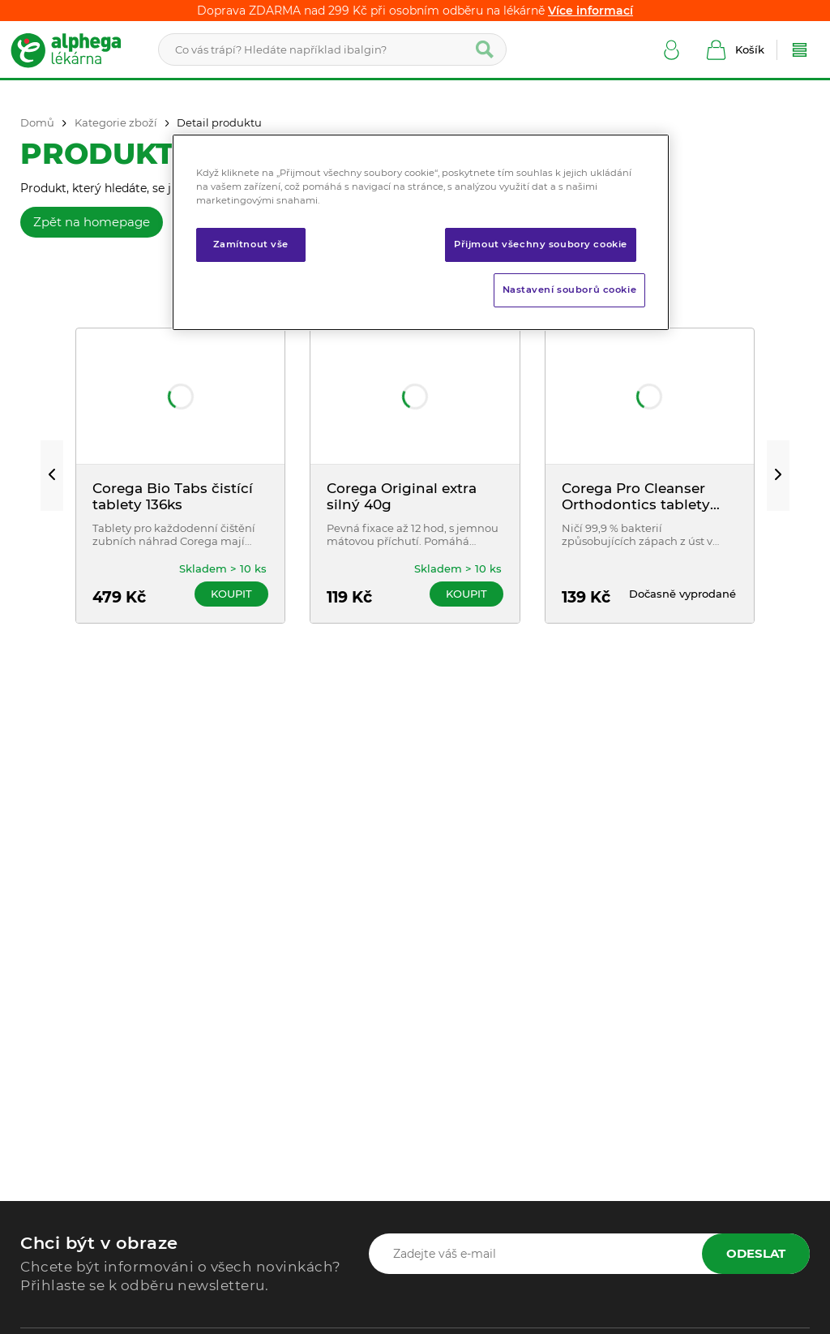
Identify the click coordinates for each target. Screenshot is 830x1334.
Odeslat (755, 1253)
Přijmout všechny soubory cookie (540, 244)
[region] (421, 232)
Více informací (590, 10)
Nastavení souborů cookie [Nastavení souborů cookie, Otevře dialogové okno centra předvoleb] (570, 289)
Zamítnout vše (251, 244)
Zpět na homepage (91, 221)
